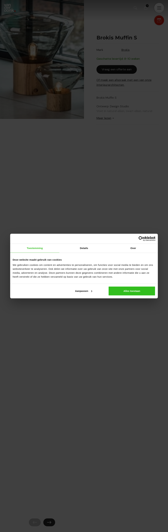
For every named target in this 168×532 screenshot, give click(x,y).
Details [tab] (84, 248)
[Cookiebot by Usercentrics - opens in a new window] (141, 238)
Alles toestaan (132, 290)
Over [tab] (133, 248)
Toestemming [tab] (35, 248)
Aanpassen (83, 290)
